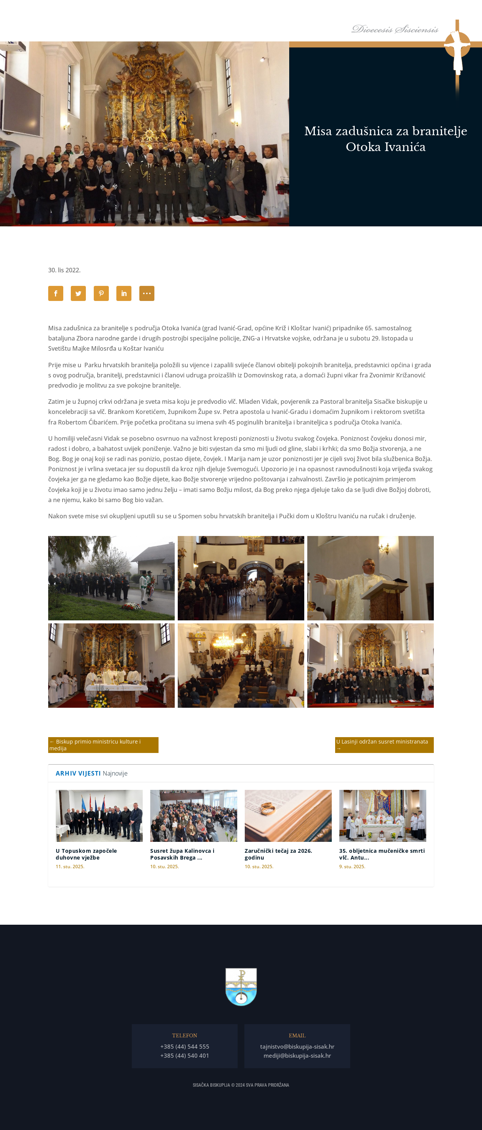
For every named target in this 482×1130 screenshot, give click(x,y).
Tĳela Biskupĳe (322, 11)
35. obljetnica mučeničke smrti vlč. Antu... (382, 854)
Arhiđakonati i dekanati (376, 11)
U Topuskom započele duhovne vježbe (86, 854)
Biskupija (277, 11)
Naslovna (214, 11)
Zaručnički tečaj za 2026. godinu (279, 854)
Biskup (241, 11)
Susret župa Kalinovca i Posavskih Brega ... (182, 854)
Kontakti (452, 11)
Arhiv (419, 11)
